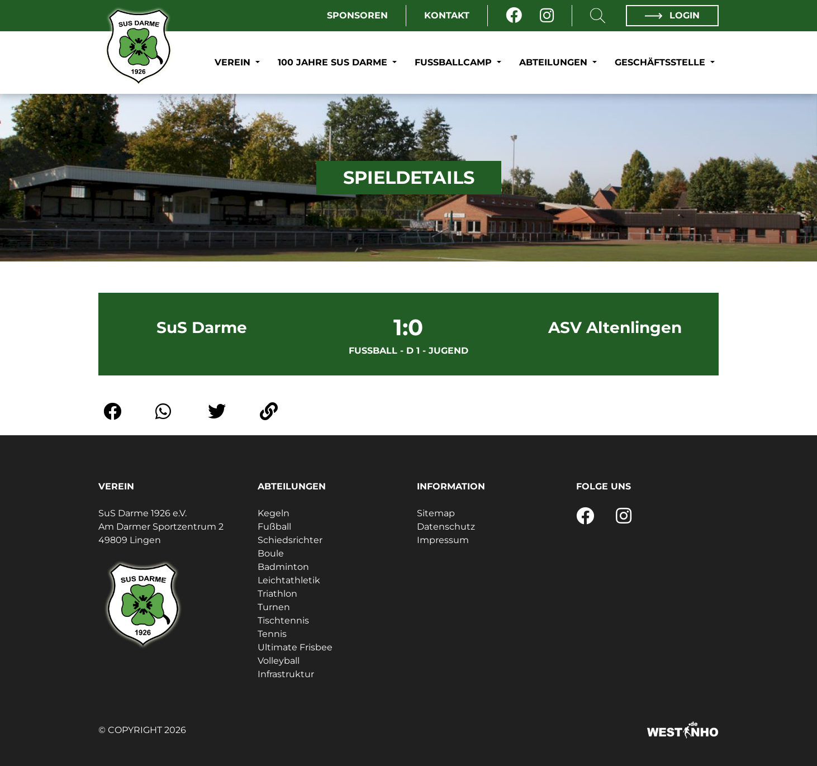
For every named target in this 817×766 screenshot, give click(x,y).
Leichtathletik (289, 580)
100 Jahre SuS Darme (334, 62)
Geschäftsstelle (661, 62)
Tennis (272, 634)
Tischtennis (283, 620)
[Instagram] (547, 15)
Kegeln (273, 513)
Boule (271, 553)
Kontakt (446, 15)
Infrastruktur (286, 674)
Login (672, 15)
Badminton (283, 567)
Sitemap (436, 513)
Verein (234, 62)
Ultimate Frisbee (295, 647)
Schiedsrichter (290, 540)
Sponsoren (357, 15)
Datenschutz (446, 526)
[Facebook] (514, 15)
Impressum (443, 540)
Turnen (274, 607)
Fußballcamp (455, 62)
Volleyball (279, 660)
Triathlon (277, 593)
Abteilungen (554, 62)
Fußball (274, 526)
